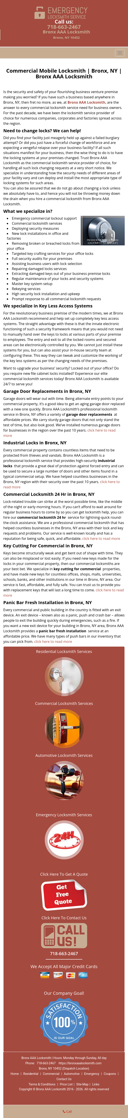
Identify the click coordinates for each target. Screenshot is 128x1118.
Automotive (72, 1074)
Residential (30, 1074)
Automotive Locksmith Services (63, 755)
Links (95, 1084)
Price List (66, 1084)
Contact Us (64, 1079)
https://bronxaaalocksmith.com (80, 1063)
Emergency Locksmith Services (64, 814)
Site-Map (82, 1084)
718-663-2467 (64, 26)
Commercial (51, 1074)
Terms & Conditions (42, 1084)
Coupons (110, 1074)
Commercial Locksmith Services (64, 703)
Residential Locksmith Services (64, 651)
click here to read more (101, 538)
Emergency (91, 1074)
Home (15, 1074)
